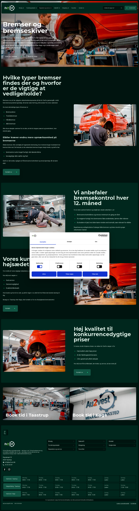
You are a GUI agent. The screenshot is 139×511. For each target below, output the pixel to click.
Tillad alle (95, 274)
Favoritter (73, 8)
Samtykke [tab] (43, 242)
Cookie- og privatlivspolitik (123, 503)
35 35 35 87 (8, 465)
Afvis (44, 274)
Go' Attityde (133, 503)
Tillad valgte (69, 274)
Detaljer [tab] (69, 241)
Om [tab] (96, 241)
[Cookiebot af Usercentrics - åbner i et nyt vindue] (99, 235)
